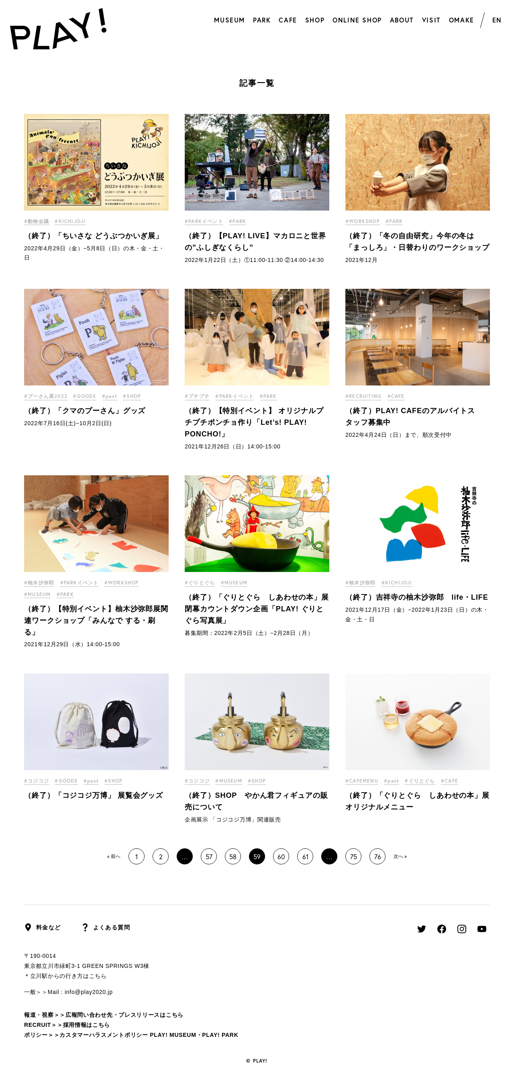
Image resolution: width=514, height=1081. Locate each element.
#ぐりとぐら (200, 583)
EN (497, 20)
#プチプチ (197, 396)
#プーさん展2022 (45, 396)
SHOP (314, 20)
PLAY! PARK (220, 1035)
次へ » (400, 856)
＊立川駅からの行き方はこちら (65, 976)
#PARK (237, 221)
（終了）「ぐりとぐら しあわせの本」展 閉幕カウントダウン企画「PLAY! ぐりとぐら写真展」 (261, 609)
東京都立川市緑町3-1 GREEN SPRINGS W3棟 (86, 966)
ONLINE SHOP (357, 20)
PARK (262, 20)
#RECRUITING (363, 396)
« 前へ (113, 856)
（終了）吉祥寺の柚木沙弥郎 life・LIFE (416, 597)
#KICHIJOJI (70, 221)
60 (281, 856)
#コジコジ (36, 781)
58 (233, 856)
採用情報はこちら (86, 1025)
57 (209, 856)
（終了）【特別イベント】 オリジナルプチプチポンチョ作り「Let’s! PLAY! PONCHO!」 (254, 422)
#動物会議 (36, 221)
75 (353, 856)
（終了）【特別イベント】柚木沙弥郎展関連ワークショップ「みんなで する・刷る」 (96, 620)
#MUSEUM (37, 594)
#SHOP (132, 396)
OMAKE (461, 20)
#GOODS (84, 396)
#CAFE (396, 396)
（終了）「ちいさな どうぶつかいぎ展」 (93, 236)
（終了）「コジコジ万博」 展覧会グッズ (93, 795)
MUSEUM (229, 20)
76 (377, 856)
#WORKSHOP (362, 221)
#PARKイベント (204, 221)
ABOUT (402, 20)
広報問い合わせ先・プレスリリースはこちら (124, 1015)
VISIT (431, 20)
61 (305, 856)
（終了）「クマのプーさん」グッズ (84, 411)
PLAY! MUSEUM (173, 1035)
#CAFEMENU (361, 781)
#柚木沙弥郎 (39, 583)
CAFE (288, 20)
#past (109, 396)
